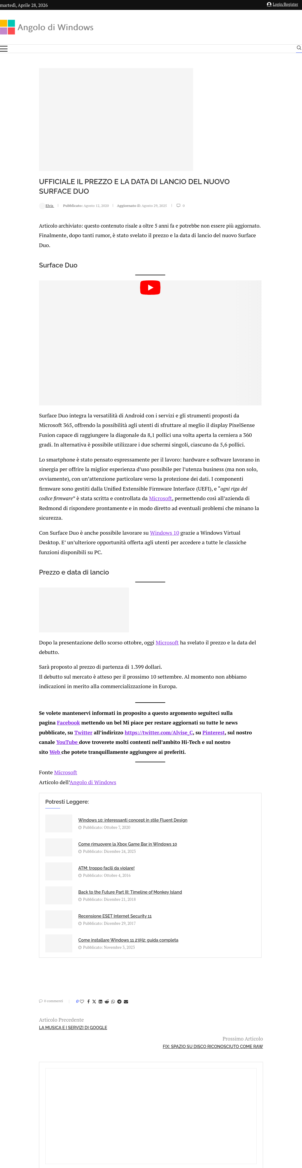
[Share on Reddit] (71, 933)
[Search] (299, 49)
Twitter (47, 724)
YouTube (48, 734)
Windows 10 (122, 530)
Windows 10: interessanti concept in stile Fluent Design (66, 815)
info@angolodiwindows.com (162, 1071)
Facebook (32, 715)
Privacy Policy (135, 1101)
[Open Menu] (3, 48)
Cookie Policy (167, 1101)
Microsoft (170, 498)
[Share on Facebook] (52, 933)
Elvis (10, 205)
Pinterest (177, 724)
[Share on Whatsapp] (77, 933)
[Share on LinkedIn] (64, 933)
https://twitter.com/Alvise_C (123, 724)
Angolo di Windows (54, 772)
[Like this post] (46, 933)
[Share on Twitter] (58, 933)
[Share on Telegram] (83, 933)
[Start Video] (103, 344)
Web (37, 743)
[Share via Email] (90, 933)
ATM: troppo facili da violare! (70, 843)
